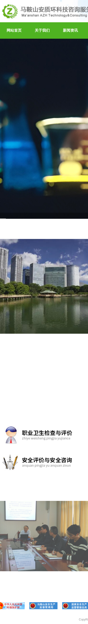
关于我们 (42, 30)
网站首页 (14, 30)
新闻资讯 (70, 30)
